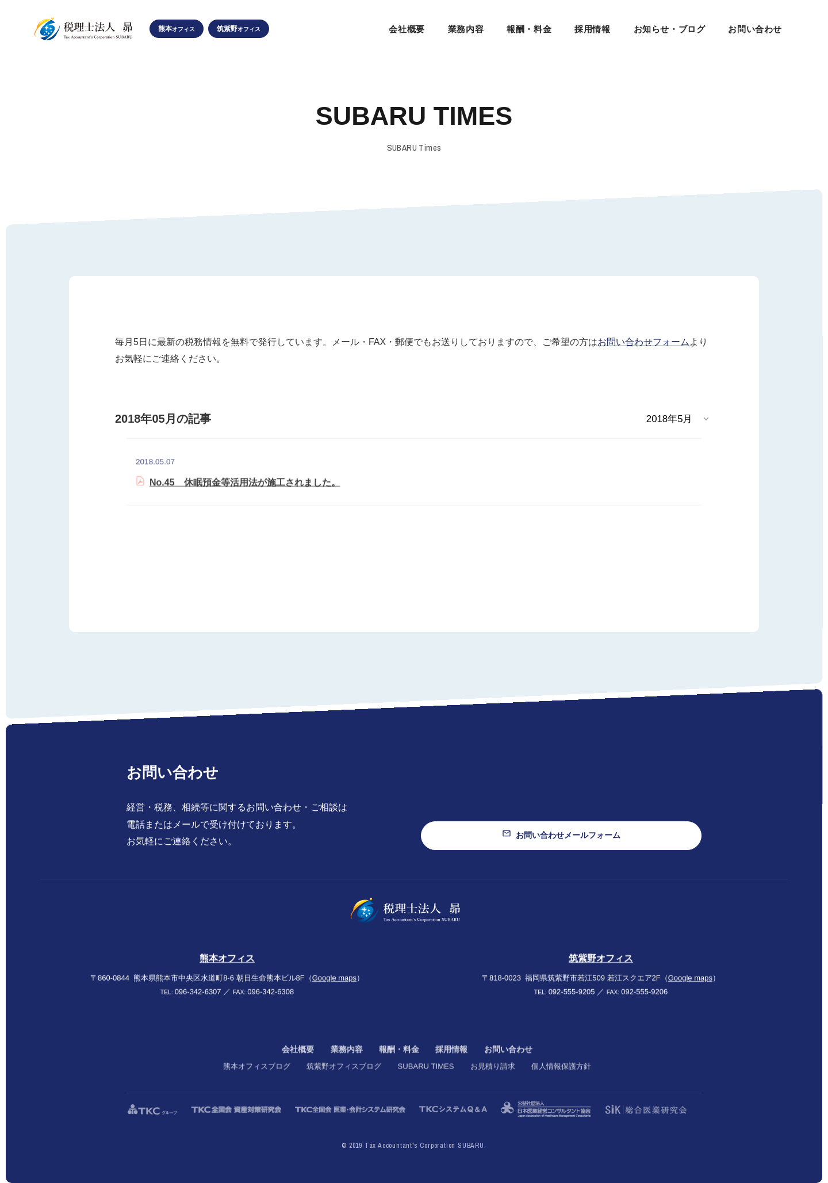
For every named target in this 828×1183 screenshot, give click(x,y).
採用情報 (451, 1061)
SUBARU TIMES (425, 1079)
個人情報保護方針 (561, 1079)
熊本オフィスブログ (256, 1079)
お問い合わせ (508, 1061)
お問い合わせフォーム (643, 342)
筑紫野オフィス (601, 967)
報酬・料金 (399, 1061)
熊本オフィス (227, 967)
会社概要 (298, 1061)
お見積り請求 (492, 1079)
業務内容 (347, 1061)
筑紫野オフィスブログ (343, 1079)
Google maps (334, 986)
